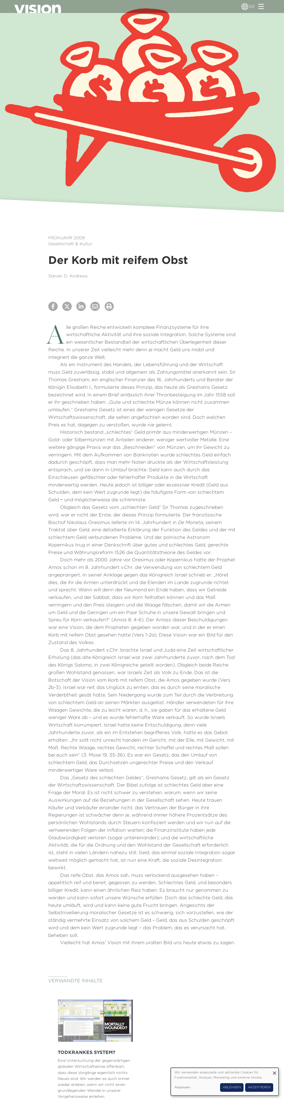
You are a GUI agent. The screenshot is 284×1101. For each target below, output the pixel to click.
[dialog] (225, 1082)
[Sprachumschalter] (244, 6)
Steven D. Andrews (68, 275)
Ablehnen (232, 1087)
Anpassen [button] (182, 1087)
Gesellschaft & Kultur (70, 243)
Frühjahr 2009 (66, 237)
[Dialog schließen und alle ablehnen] (275, 1071)
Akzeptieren (259, 1087)
